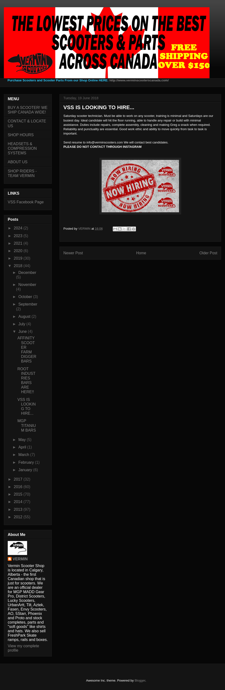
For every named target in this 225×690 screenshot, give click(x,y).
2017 (18, 479)
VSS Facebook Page (26, 202)
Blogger (140, 680)
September (27, 304)
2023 (18, 236)
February (26, 462)
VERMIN (20, 559)
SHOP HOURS (21, 135)
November (27, 285)
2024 (18, 228)
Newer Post (73, 253)
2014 (18, 502)
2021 (18, 243)
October (25, 297)
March (24, 455)
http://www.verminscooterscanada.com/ (139, 80)
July (22, 324)
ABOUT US (18, 162)
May (22, 440)
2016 (18, 487)
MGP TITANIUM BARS (26, 425)
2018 (18, 266)
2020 (18, 251)
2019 (18, 258)
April (22, 447)
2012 (18, 517)
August (24, 316)
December (27, 272)
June (23, 331)
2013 (18, 509)
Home (141, 253)
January (25, 470)
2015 (18, 494)
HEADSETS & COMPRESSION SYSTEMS (22, 148)
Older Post (208, 253)
